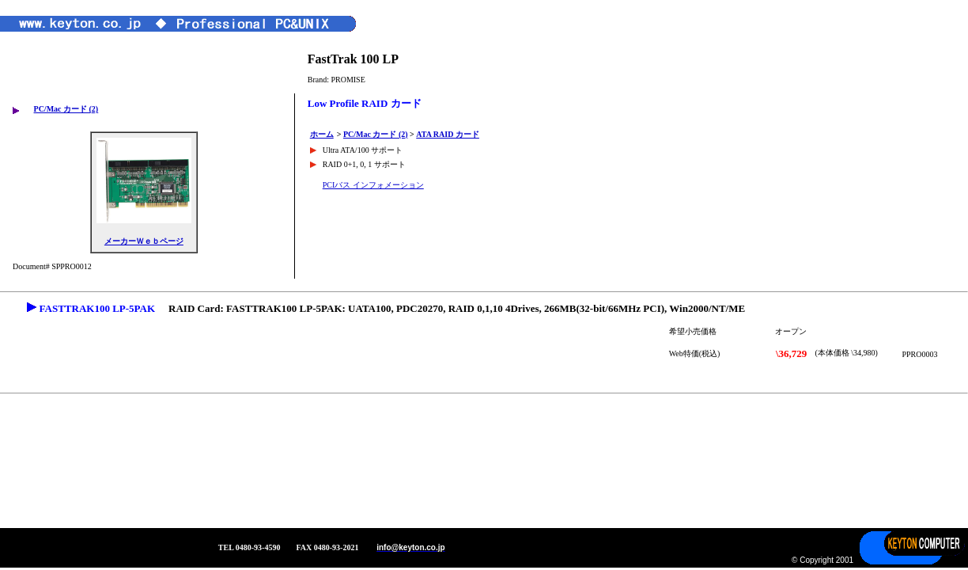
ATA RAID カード (447, 134)
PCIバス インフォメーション (373, 184)
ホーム (322, 134)
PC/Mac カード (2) (66, 108)
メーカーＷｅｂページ (143, 241)
